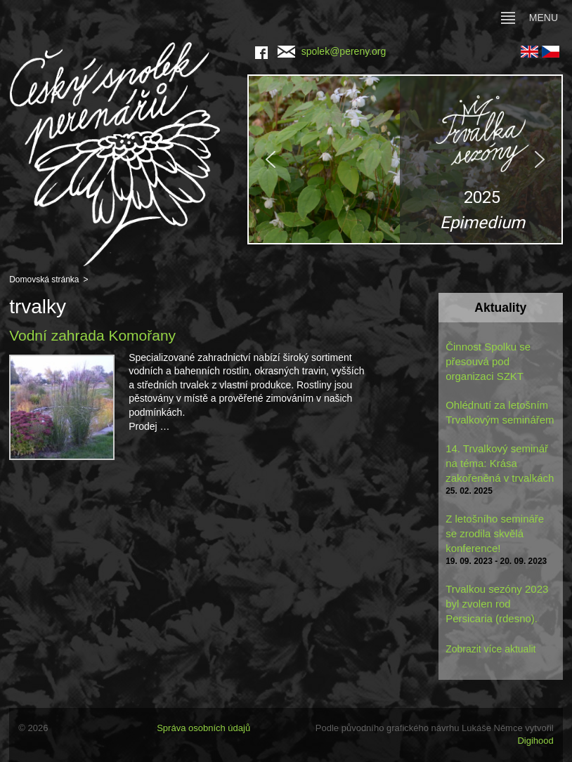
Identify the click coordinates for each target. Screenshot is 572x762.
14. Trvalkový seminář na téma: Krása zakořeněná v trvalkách (500, 463)
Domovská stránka (44, 279)
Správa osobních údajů (203, 728)
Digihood (535, 740)
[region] (405, 159)
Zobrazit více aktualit (490, 649)
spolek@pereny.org (332, 51)
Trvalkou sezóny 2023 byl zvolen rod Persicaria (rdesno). (497, 603)
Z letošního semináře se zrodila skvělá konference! (495, 533)
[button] (405, 159)
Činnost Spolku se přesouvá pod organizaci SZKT (488, 361)
